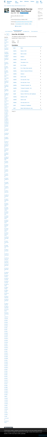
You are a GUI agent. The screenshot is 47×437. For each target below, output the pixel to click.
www (14, 48)
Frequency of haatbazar (26, 105)
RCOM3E (5, 351)
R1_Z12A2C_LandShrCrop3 (6, 188)
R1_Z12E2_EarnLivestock (6, 251)
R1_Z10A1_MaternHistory (6, 130)
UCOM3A (6, 412)
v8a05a (14, 71)
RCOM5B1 (6, 362)
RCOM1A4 (6, 325)
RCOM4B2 (6, 358)
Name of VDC (24, 51)
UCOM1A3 (6, 401)
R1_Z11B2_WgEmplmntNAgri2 (6, 158)
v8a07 (14, 91)
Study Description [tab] (8, 31)
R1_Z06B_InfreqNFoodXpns (6, 95)
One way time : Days (25, 79)
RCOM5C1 (6, 365)
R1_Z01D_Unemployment (6, 49)
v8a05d (14, 79)
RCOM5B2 (6, 363)
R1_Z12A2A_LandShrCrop (6, 179)
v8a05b (14, 73)
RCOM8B (5, 387)
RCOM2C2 (6, 338)
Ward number (24, 53)
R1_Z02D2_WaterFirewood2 (6, 72)
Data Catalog (16, 2)
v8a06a (14, 85)
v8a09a (14, 96)
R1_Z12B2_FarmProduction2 (6, 200)
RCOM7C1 (6, 380)
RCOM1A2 (6, 322)
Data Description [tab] (17, 31)
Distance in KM (24, 96)
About (21, 1)
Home (5, 5)
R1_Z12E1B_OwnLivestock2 (6, 246)
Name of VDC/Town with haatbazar (28, 93)
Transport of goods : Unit (26, 88)
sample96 (6, 318)
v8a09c (14, 102)
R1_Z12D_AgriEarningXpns (6, 238)
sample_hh (6, 316)
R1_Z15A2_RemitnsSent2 (6, 300)
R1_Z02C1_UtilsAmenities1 (6, 59)
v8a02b (14, 59)
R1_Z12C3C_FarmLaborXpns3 (6, 234)
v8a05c (14, 76)
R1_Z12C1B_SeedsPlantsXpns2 (6, 209)
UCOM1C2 (6, 409)
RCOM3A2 (6, 342)
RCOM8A (6, 385)
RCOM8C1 (6, 389)
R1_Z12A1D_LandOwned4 (6, 175)
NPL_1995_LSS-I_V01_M (21, 5)
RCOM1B (5, 327)
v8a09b (15, 99)
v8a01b (14, 53)
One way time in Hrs (25, 102)
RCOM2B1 (6, 333)
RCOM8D (6, 394)
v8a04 (14, 68)
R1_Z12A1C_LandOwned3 (6, 171)
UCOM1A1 (6, 398)
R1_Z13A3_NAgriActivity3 (6, 269)
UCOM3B (6, 414)
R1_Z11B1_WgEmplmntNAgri (6, 154)
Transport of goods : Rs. (26, 85)
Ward (22, 48)
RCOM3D (6, 349)
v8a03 (14, 65)
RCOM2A (6, 331)
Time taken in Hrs (24, 62)
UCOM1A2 (6, 400)
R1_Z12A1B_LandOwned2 (6, 167)
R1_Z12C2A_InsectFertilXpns (6, 213)
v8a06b (15, 88)
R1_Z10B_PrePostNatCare (6, 138)
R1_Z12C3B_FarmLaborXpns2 (6, 229)
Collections (26, 1)
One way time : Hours (25, 82)
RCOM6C (6, 374)
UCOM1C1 (6, 407)
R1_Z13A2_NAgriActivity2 (6, 265)
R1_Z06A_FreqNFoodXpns (6, 90)
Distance (22, 56)
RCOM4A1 (6, 353)
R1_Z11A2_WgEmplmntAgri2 (6, 150)
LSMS (16, 5)
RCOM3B (5, 344)
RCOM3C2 (6, 347)
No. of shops (23, 65)
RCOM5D (6, 369)
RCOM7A (5, 376)
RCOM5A (6, 360)
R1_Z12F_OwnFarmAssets (6, 255)
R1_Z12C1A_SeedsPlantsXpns (6, 204)
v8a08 (14, 93)
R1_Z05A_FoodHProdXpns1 (6, 82)
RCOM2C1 (6, 336)
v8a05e (14, 82)
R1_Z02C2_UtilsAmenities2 (6, 63)
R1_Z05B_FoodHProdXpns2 (6, 86)
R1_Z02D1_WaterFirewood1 (6, 67)
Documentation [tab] (26, 31)
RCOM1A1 (6, 320)
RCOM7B (5, 378)
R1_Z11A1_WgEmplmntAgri (6, 146)
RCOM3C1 (6, 345)
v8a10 (14, 105)
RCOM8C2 (6, 391)
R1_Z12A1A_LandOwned (6, 162)
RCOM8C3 (6, 392)
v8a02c (14, 62)
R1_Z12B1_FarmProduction (6, 196)
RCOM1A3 (6, 324)
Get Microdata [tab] (34, 31)
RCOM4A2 (6, 354)
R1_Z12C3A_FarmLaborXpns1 (6, 225)
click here (23, 433)
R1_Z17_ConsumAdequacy (6, 314)
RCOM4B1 (6, 356)
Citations (32, 1)
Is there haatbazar (25, 91)
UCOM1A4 (6, 403)
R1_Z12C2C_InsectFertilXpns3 (6, 221)
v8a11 (14, 108)
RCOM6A (6, 371)
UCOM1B (5, 405)
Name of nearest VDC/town (26, 71)
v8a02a (14, 56)
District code (23, 59)
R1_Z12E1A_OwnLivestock (6, 242)
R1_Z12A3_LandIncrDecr (6, 192)
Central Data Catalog (10, 5)
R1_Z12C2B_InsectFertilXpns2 (6, 217)
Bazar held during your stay (27, 108)
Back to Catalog (8, 427)
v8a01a (14, 51)
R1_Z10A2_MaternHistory (6, 134)
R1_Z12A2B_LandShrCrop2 (6, 183)
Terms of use (37, 2)
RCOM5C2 (6, 367)
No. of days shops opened (26, 68)
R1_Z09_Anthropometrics (6, 126)
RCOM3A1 (6, 340)
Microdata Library (9, 2)
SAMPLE (5, 396)
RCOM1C (5, 329)
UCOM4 (5, 416)
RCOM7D (6, 383)
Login (41, 2)
